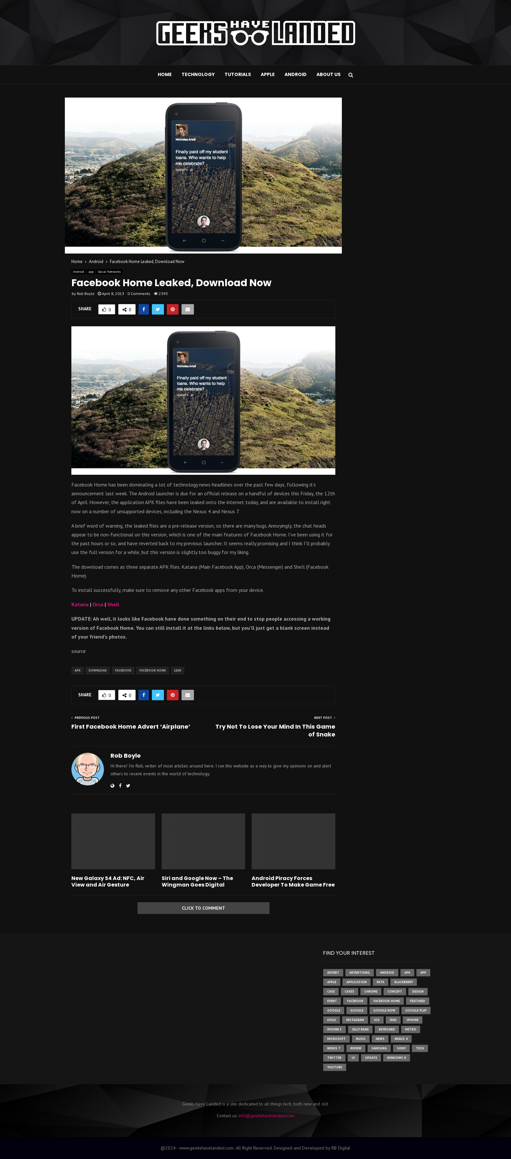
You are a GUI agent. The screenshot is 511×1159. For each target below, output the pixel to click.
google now (384, 1010)
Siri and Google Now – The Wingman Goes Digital (197, 881)
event (332, 1001)
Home (165, 74)
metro (410, 1029)
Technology (198, 74)
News (380, 1039)
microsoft (336, 1039)
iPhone (412, 1020)
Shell (113, 604)
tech (420, 1048)
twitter (334, 1058)
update (371, 1058)
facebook (123, 670)
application (356, 982)
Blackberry (403, 982)
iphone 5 (334, 1029)
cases (349, 991)
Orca (98, 604)
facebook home (152, 670)
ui (353, 1058)
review (355, 1048)
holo (331, 1020)
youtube (334, 1067)
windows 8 (396, 1058)
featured (417, 1001)
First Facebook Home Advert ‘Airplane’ (130, 726)
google (333, 1010)
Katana (80, 604)
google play (416, 1010)
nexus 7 (333, 1048)
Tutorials (238, 74)
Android (296, 74)
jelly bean (360, 1029)
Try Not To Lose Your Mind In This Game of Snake (275, 730)
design (418, 991)
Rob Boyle (86, 293)
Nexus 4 (401, 1039)
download (98, 670)
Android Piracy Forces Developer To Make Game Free (293, 881)
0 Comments (138, 293)
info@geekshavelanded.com (267, 1116)
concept (394, 991)
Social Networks (109, 272)
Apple (268, 74)
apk (77, 670)
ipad (393, 1020)
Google (356, 1010)
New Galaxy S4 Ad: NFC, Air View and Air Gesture (107, 881)
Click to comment (203, 908)
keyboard (387, 1029)
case (331, 991)
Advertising (359, 972)
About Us (328, 74)
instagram (355, 1020)
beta (380, 982)
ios (377, 1020)
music (361, 1039)
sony (401, 1048)
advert (333, 972)
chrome (370, 991)
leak (177, 670)
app (91, 272)
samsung (379, 1048)
